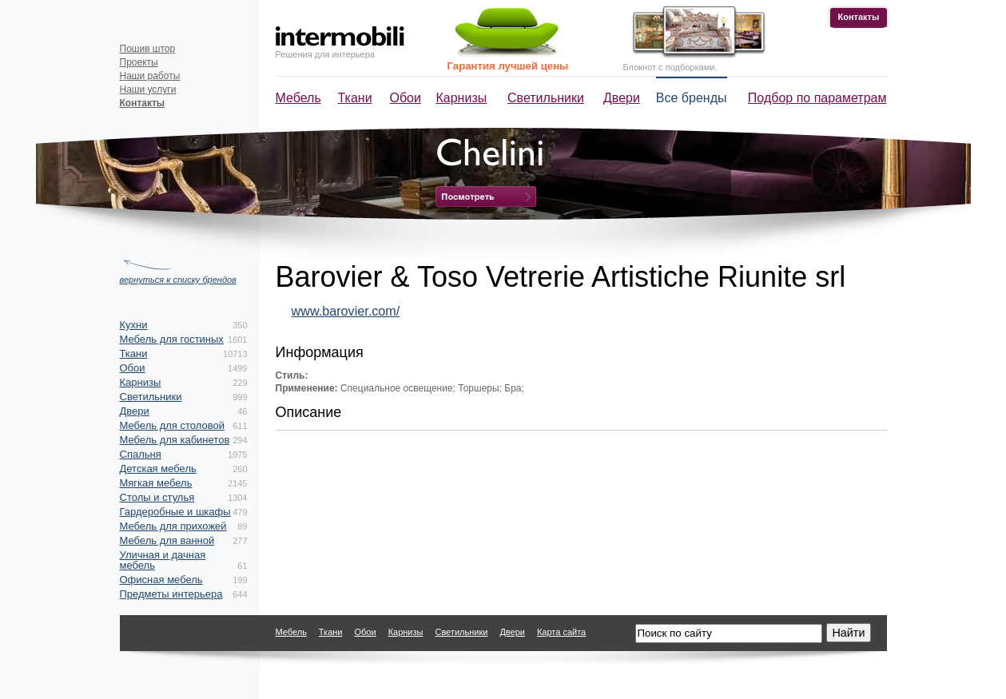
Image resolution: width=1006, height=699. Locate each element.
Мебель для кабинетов (175, 440)
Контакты (859, 17)
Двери (621, 98)
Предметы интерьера (171, 594)
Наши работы (150, 75)
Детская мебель (158, 469)
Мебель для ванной (167, 540)
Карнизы (461, 98)
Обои (405, 98)
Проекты (139, 62)
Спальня (140, 454)
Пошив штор (148, 48)
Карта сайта (561, 632)
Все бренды (691, 98)
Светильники (545, 98)
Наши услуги (148, 89)
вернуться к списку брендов (178, 279)
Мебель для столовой (172, 425)
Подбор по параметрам (817, 98)
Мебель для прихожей (173, 526)
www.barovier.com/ (346, 311)
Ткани (355, 98)
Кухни (134, 325)
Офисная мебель (161, 580)
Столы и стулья (157, 497)
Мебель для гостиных (172, 339)
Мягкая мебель (156, 483)
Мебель (298, 98)
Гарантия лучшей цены (508, 66)
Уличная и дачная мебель (163, 560)
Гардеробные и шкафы (175, 512)
